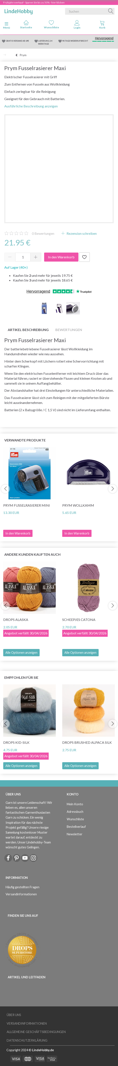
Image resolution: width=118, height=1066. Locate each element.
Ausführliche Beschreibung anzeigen (31, 106)
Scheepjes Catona (78, 619)
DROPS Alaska (15, 619)
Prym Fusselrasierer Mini (26, 505)
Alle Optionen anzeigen (21, 652)
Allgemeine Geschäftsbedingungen (36, 1032)
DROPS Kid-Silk (16, 742)
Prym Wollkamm (78, 505)
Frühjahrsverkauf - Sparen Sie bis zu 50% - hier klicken (34, 2)
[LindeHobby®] (18, 10)
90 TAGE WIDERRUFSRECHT (75, 41)
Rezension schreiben (81, 233)
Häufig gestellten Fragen (22, 887)
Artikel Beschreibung (28, 330)
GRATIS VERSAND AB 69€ (17, 41)
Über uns (14, 1015)
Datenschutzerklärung (27, 1040)
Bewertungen (43, 233)
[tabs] (102, 25)
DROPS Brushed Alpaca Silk (87, 742)
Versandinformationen (21, 894)
